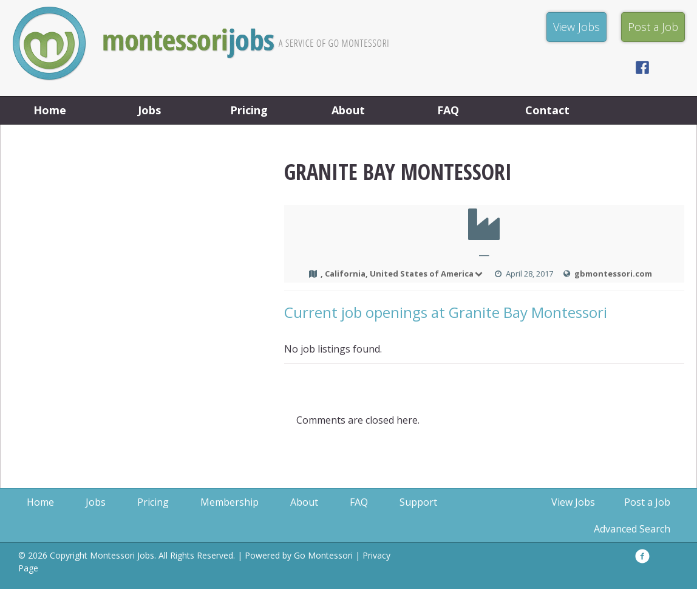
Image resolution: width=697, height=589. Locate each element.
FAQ (448, 110)
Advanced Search (632, 529)
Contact (547, 110)
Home (49, 110)
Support (418, 502)
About (348, 110)
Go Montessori (323, 555)
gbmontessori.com (613, 273)
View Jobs (573, 502)
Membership (229, 502)
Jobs (149, 110)
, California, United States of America (402, 273)
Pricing (249, 110)
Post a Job (647, 502)
